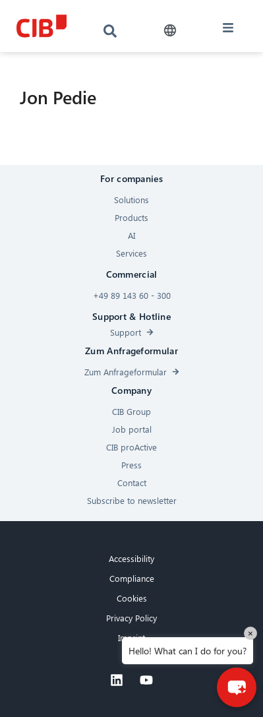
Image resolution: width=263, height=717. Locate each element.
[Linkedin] (116, 680)
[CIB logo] (42, 26)
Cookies (132, 598)
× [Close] (250, 633)
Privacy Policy (131, 617)
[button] (170, 30)
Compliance (131, 578)
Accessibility (131, 558)
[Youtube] (146, 680)
